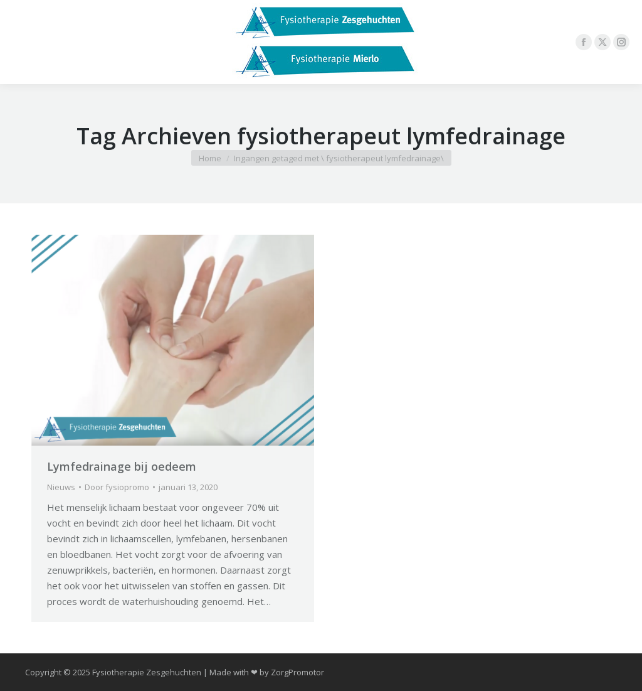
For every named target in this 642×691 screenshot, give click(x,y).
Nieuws (61, 487)
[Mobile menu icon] (20, 42)
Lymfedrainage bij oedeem (121, 466)
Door (117, 487)
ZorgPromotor (297, 672)
